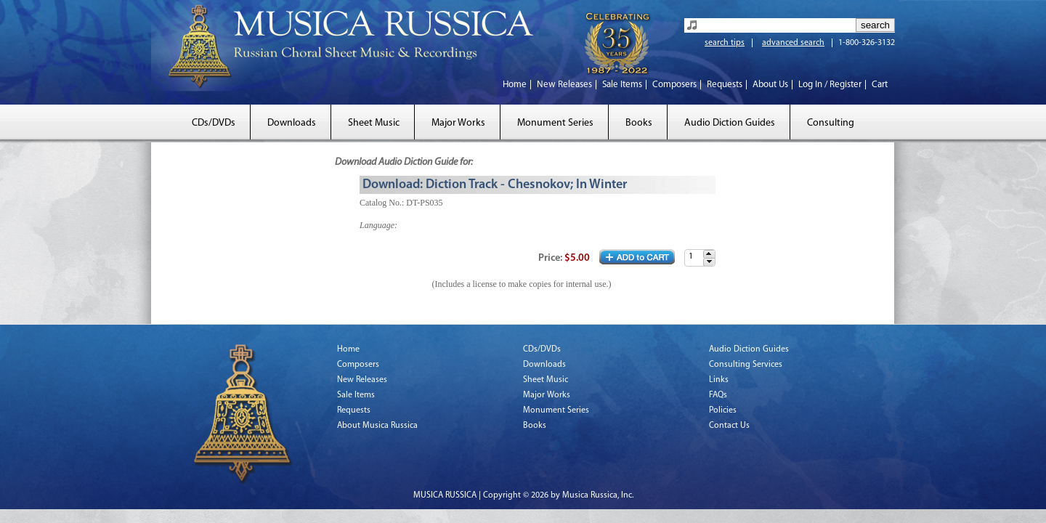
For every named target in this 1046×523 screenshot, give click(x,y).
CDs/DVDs (213, 123)
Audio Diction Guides (729, 123)
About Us (770, 84)
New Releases (564, 84)
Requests (724, 84)
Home (515, 84)
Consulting (830, 123)
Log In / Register (829, 84)
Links (719, 380)
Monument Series (555, 123)
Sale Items (622, 84)
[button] (709, 254)
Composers (674, 84)
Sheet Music (374, 123)
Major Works (458, 123)
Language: (378, 225)
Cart (880, 84)
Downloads (291, 123)
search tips (725, 42)
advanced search (793, 42)
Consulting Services (745, 364)
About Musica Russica (377, 425)
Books (638, 123)
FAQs (718, 395)
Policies (723, 410)
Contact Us (729, 425)
